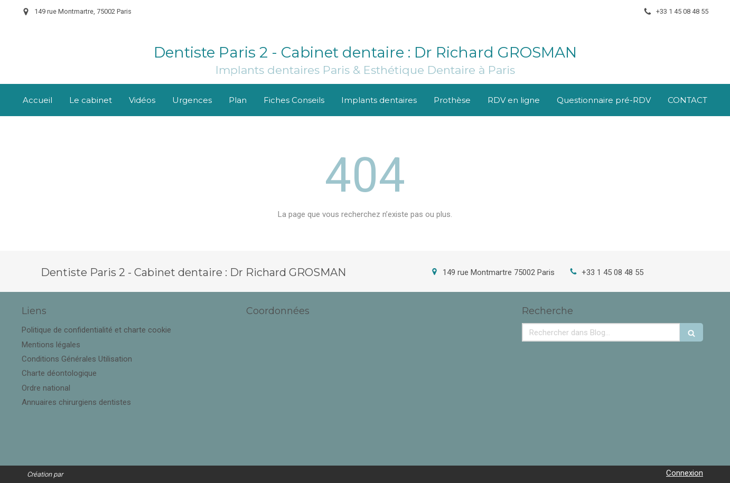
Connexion (684, 473)
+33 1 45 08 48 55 (612, 272)
